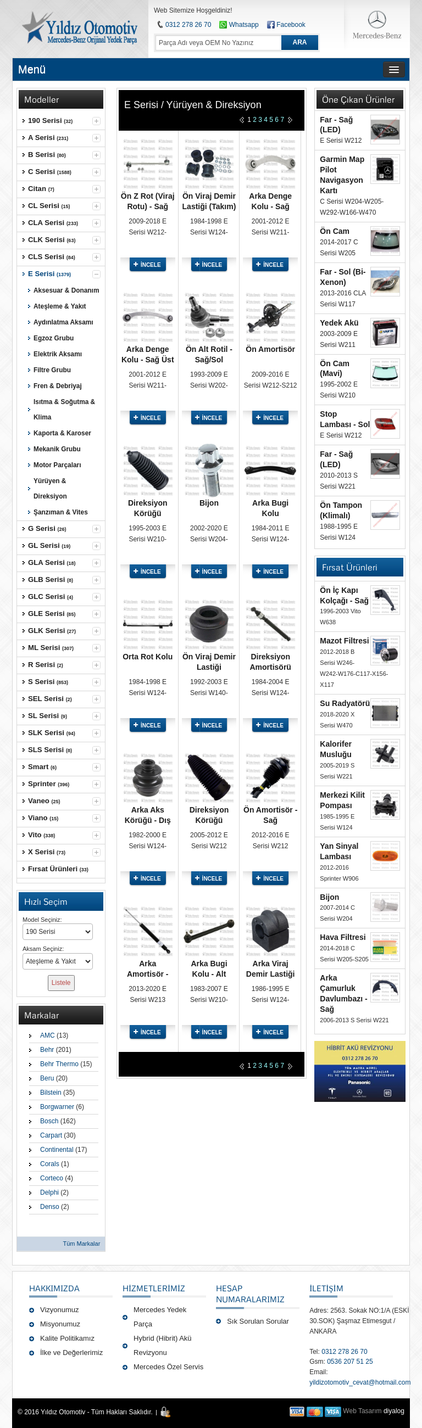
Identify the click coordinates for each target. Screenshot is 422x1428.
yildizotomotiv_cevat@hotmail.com (359, 1382)
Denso (49, 1207)
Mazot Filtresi (344, 640)
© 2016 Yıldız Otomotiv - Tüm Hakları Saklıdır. (85, 1412)
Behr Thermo (59, 1064)
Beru (47, 1078)
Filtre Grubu (52, 370)
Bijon (209, 503)
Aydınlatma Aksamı (63, 322)
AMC (47, 1035)
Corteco (51, 1178)
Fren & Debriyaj (58, 386)
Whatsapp (238, 25)
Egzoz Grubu (54, 338)
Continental (57, 1149)
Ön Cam (334, 231)
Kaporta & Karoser (62, 433)
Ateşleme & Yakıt (60, 306)
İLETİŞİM (326, 1288)
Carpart (51, 1135)
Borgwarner (57, 1107)
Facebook (291, 25)
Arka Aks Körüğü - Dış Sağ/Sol (148, 820)
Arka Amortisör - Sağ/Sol (147, 974)
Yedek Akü (339, 322)
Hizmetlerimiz (154, 1288)
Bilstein (51, 1092)
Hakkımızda (54, 1288)
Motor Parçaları (57, 465)
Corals (49, 1164)
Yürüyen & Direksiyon (50, 488)
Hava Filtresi (342, 937)
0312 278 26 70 (188, 25)
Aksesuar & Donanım (66, 290)
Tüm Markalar (81, 1243)
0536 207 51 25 (350, 1361)
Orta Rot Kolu (148, 656)
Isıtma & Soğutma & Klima (64, 409)
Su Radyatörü (345, 703)
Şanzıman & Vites (61, 512)
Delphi (49, 1192)
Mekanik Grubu (57, 449)
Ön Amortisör (270, 349)
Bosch (49, 1121)
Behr (47, 1050)
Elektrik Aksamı (58, 354)
